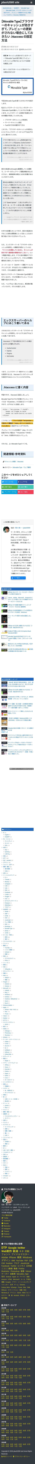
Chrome (7, 986)
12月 (11, 1319)
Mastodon (5, 1226)
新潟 (6, 937)
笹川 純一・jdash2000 (22, 528)
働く (6, 1133)
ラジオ (5, 1088)
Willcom (7, 1052)
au (5, 1048)
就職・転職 (8, 1131)
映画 (6, 954)
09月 (28, 1310)
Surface (7, 996)
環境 (4, 964)
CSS (6, 918)
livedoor (5, 1018)
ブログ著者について (18, 578)
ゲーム (5, 1103)
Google (5, 982)
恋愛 (4, 1120)
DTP (4, 858)
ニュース (5, 962)
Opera (6, 1073)
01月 (3, 1310)
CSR (6, 1135)
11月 (7, 1312)
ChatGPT (7, 837)
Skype (6, 1060)
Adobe (5, 1028)
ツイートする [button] (7, 482)
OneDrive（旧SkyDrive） (11, 999)
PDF (26, 1260)
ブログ (7, 907)
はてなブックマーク (10, 901)
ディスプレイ (8, 841)
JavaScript (8, 920)
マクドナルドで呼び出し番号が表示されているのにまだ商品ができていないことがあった (20, 737)
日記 (4, 1154)
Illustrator (7, 1035)
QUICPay (7, 852)
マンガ (5, 1122)
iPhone (12, 1257)
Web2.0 (7, 977)
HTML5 (22, 1295)
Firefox (7, 1071)
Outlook (7, 990)
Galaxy (6, 1041)
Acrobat (16, 1295)
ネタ (4, 1163)
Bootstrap (7, 926)
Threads (7, 879)
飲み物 (7, 1101)
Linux (6, 1077)
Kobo (6, 871)
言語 (4, 1139)
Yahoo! (5, 1016)
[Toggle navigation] (31, 2)
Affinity (7, 1065)
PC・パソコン (7, 839)
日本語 (7, 1141)
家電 (6, 1173)
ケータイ (5, 1274)
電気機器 (5, 1158)
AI (3, 832)
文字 (11, 1285)
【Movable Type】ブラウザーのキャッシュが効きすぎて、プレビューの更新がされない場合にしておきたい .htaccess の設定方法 (18, 13)
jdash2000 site (10, 2)
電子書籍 (7, 869)
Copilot (7, 834)
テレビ (5, 1109)
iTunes (6, 1014)
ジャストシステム (8, 1022)
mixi (6, 898)
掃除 (6, 1169)
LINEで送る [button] (7, 487)
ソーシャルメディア (8, 875)
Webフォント (26, 1293)
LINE (6, 886)
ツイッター (5, 1285)
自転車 (5, 1156)
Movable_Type (23, 1274)
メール (23, 1279)
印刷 (4, 856)
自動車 (5, 1114)
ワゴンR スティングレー (11, 1116)
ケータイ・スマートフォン (10, 1039)
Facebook (7, 892)
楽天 (4, 1026)
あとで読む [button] (23, 492)
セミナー (4, 1295)
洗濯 (6, 1167)
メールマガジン (7, 1082)
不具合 (28, 1279)
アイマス (22, 1277)
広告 (4, 873)
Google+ (7, 896)
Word (6, 1001)
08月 (24, 1317)
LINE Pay (7, 854)
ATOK (6, 1024)
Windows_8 (5, 1293)
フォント (5, 1254)
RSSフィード (6, 1456)
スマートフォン (13, 1290)
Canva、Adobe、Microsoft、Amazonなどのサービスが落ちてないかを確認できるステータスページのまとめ (20, 599)
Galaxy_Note (5, 1287)
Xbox (6, 1107)
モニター (7, 843)
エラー (28, 1295)
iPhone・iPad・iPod (10, 1009)
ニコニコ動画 (8, 950)
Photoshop (8, 1033)
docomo (7, 1046)
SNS (6, 890)
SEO (6, 924)
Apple (4, 1007)
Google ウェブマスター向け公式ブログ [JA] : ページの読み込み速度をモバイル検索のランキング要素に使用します (18, 219)
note (6, 888)
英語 (6, 1144)
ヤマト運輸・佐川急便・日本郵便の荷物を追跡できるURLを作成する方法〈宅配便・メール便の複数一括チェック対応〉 (20, 706)
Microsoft (5, 988)
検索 (6, 979)
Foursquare (6, 1237)
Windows (7, 994)
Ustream (7, 952)
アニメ (5, 943)
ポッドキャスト (9, 1092)
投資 (6, 1129)
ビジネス (5, 1124)
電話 (4, 1058)
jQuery (6, 930)
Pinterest (7, 903)
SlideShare (8, 905)
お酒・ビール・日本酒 (11, 1099)
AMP (6, 913)
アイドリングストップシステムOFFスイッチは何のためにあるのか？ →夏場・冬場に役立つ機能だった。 (20, 752)
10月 (3, 1312)
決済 (4, 847)
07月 (24, 1310)
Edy (6, 849)
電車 (4, 1161)
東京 (6, 939)
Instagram (7, 883)
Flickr (6, 960)
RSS (25, 1290)
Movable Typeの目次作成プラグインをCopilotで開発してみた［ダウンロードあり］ (20, 638)
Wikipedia (7, 969)
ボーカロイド (8, 1080)
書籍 (2, 1282)
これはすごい (6, 1152)
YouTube (7, 947)
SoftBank (7, 1050)
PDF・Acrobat (7, 860)
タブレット (6, 1056)
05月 (15, 1310)
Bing (6, 992)
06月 (20, 1310)
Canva (6, 1067)
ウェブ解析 (27, 467)
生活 (4, 1165)
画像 (22, 1271)
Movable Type (25, 8)
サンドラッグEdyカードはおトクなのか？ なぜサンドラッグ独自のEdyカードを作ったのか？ (20, 744)
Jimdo (6, 933)
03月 (11, 1317)
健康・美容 (6, 1112)
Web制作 (16, 8)
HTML (6, 915)
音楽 (4, 1084)
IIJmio (6, 1043)
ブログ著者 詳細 (6, 1215)
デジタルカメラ (9, 958)
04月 (11, 1310)
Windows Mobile (7, 1005)
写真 (4, 956)
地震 (4, 973)
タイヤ (7, 1118)
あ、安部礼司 (8, 1090)
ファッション (6, 1137)
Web (4, 975)
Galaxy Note (8, 1054)
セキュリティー (7, 971)
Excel (6, 1003)
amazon (4, 1279)
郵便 (4, 1146)
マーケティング (9, 1127)
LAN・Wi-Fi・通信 (8, 1150)
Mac (6, 1011)
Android (7, 984)
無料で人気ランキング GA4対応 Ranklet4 (21, 769)
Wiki (4, 967)
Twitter (7, 894)
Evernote (7, 1069)
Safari (6, 1075)
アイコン (13, 1293)
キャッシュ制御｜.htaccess (14, 462)
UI (17, 1277)
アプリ (14, 1282)
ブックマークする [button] (9, 492)
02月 (7, 1310)
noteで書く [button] (23, 487)
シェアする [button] (22, 482)
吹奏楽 (7, 1086)
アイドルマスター (8, 941)
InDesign (7, 1031)
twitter (21, 1247)
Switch (7, 1105)
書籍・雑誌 (6, 866)
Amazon (5, 1037)
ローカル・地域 (7, 935)
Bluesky (7, 881)
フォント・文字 (7, 864)
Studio (6, 911)
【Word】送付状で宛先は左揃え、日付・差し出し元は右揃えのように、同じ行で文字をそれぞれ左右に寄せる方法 (20, 684)
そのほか (5, 1176)
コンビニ (7, 1171)
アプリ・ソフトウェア (9, 1063)
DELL (6, 845)
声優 (4, 1095)
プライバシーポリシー (21, 1456)
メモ (4, 1178)
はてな (5, 1020)
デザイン (5, 862)
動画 (4, 945)
